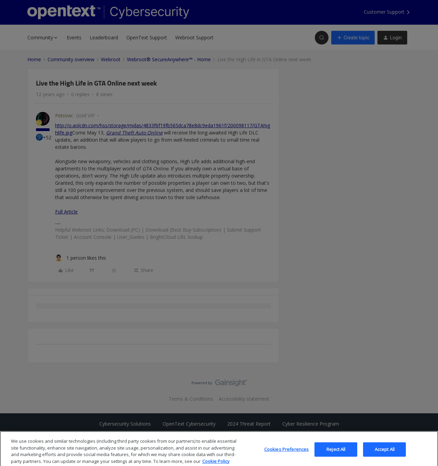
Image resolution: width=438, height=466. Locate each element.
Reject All (335, 456)
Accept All (385, 456)
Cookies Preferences (286, 456)
